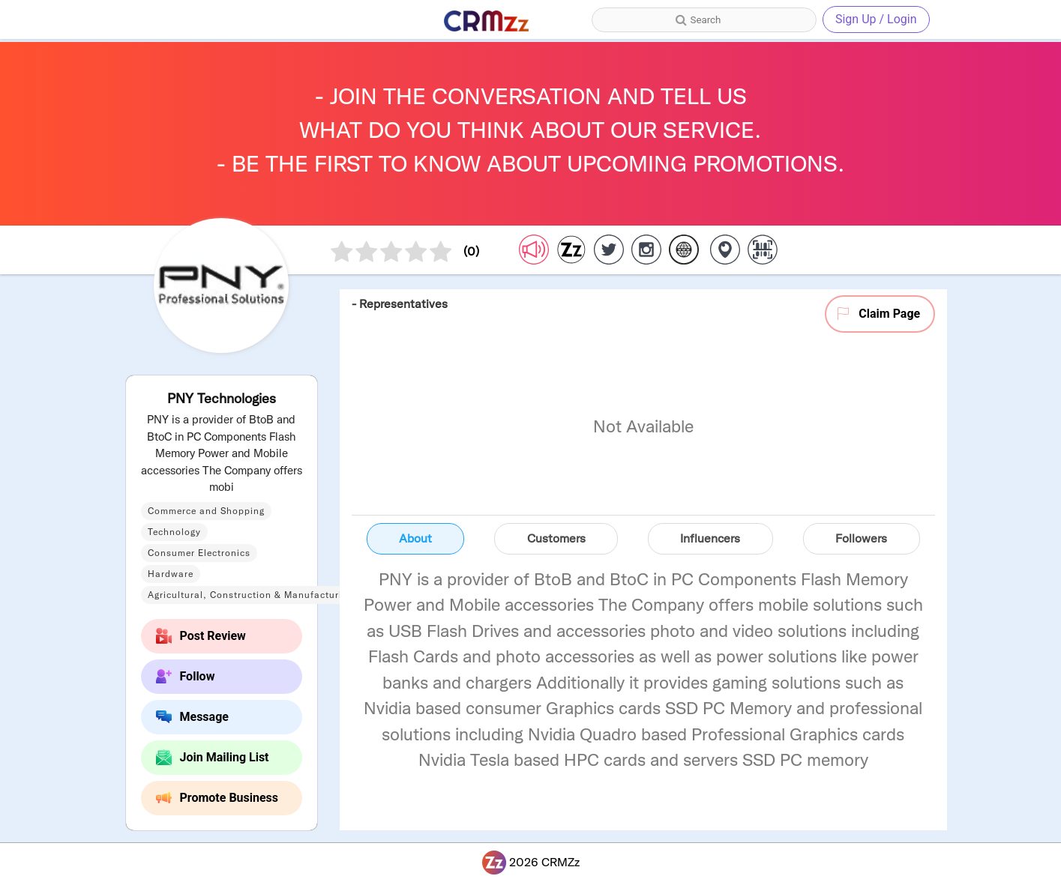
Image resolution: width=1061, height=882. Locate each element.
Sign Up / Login (876, 19)
